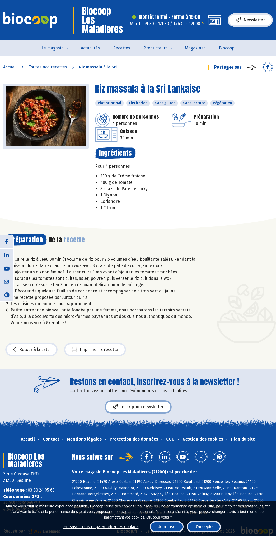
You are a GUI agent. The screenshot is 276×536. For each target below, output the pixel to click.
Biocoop (227, 48)
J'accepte (204, 526)
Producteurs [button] (155, 48)
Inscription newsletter (138, 407)
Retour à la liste (31, 349)
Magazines (195, 48)
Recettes (121, 48)
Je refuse (166, 526)
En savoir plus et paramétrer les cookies (101, 526)
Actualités (90, 48)
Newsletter (250, 20)
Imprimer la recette (95, 349)
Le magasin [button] (52, 48)
